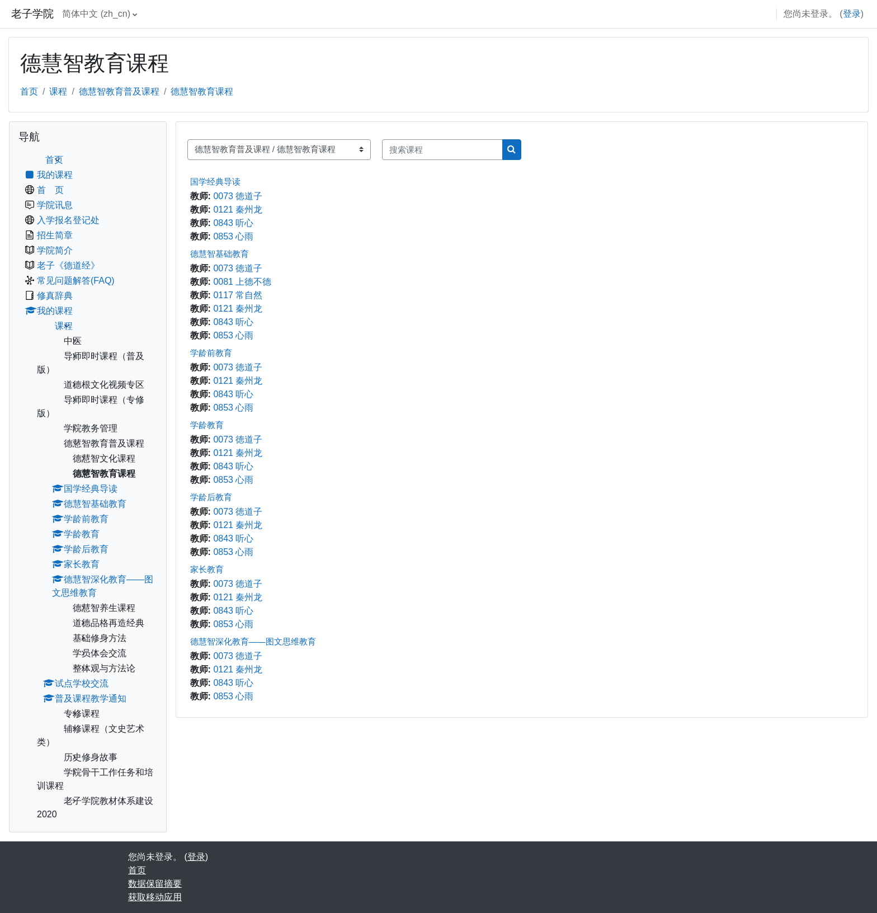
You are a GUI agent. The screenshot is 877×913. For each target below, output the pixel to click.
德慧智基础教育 (219, 253)
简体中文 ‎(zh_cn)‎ (96, 13)
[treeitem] (87, 487)
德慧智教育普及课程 (119, 91)
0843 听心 (233, 223)
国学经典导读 (215, 181)
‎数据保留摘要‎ (155, 883)
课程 (58, 91)
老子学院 (32, 14)
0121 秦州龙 (237, 209)
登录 (852, 13)
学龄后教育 (211, 497)
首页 (29, 91)
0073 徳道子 (237, 196)
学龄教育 (207, 425)
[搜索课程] (442, 149)
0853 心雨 (233, 236)
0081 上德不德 (242, 281)
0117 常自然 (237, 295)
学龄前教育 (211, 352)
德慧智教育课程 (202, 91)
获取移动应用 (155, 897)
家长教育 (207, 569)
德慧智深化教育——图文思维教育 (253, 641)
